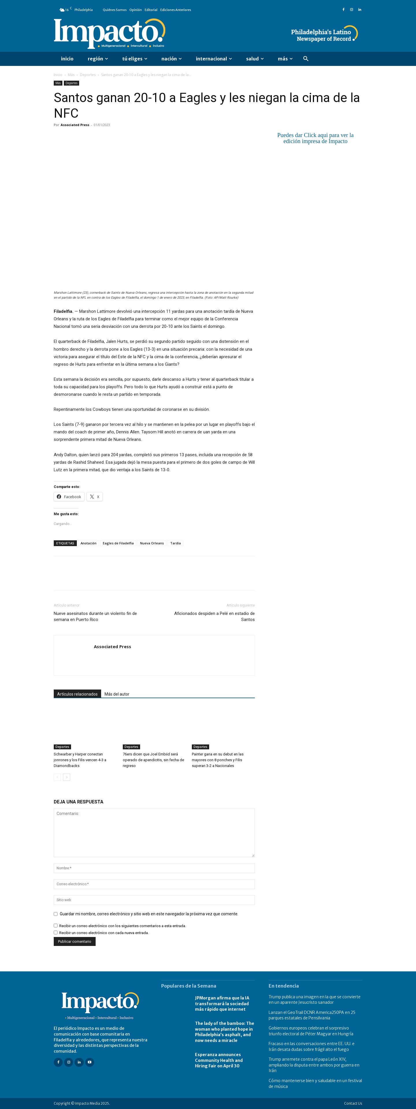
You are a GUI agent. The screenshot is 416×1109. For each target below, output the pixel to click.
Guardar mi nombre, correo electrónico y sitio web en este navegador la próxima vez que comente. (149, 914)
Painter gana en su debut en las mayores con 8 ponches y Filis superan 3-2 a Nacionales (218, 760)
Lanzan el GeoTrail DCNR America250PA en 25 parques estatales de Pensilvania (312, 1015)
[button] (306, 59)
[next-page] (66, 777)
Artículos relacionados (77, 694)
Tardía (175, 543)
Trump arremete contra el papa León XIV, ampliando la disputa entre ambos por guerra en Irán (314, 1065)
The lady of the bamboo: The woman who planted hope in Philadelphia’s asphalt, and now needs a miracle (224, 1032)
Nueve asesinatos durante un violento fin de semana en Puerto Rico (95, 616)
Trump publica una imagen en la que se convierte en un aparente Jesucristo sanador (315, 999)
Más (71, 74)
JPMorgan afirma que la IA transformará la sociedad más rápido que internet (222, 1003)
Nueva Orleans (152, 543)
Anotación (88, 543)
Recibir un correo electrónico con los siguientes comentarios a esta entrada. (122, 926)
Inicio (58, 74)
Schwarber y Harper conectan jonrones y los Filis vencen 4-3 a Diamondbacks (80, 760)
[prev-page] (57, 777)
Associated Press (75, 125)
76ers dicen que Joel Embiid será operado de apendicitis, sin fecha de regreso (153, 760)
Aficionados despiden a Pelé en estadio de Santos (214, 616)
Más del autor (117, 694)
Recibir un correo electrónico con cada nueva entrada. (104, 933)
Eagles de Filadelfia (118, 543)
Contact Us (353, 1103)
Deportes (88, 74)
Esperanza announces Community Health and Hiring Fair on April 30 (219, 1060)
